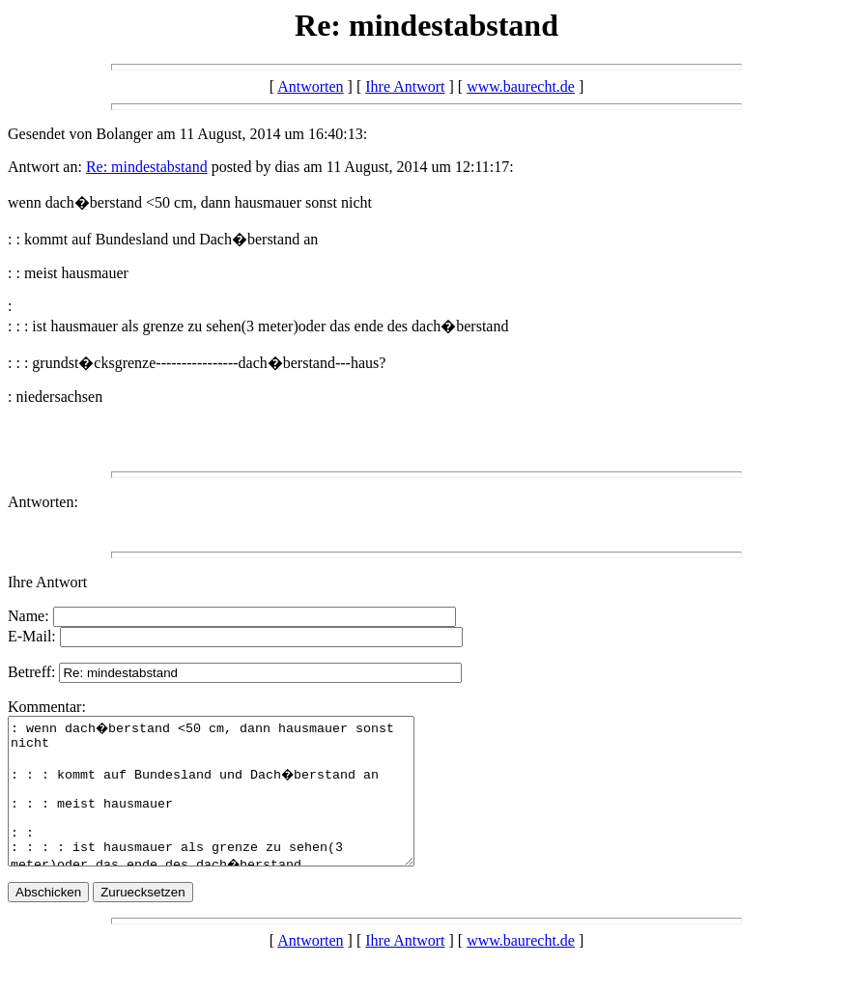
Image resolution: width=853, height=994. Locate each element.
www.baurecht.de (521, 86)
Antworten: (43, 502)
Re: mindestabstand (147, 166)
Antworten (310, 86)
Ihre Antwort (404, 86)
